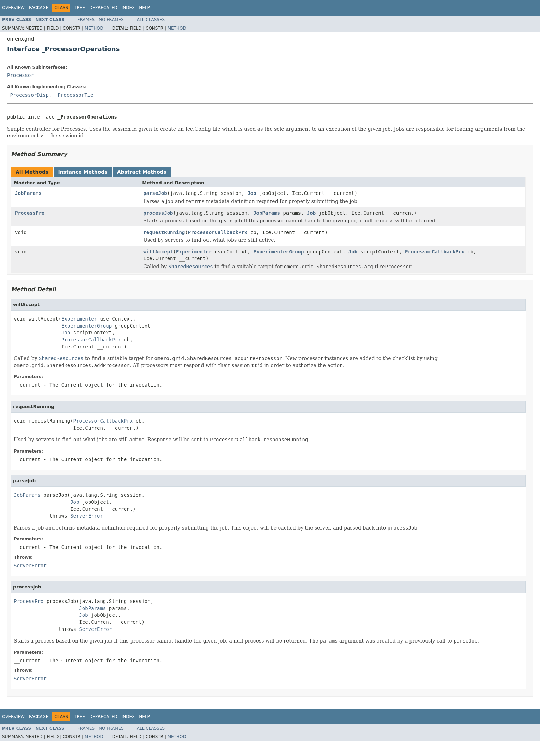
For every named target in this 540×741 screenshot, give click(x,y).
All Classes (151, 19)
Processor (20, 75)
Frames (86, 19)
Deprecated (103, 7)
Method (94, 28)
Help (144, 7)
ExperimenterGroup (278, 252)
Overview (13, 7)
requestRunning (164, 232)
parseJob (155, 193)
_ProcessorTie (74, 95)
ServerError (86, 516)
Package (38, 7)
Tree (79, 7)
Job (251, 193)
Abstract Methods (141, 172)
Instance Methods (82, 172)
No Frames (111, 19)
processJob (158, 213)
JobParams (28, 193)
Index (128, 7)
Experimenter (194, 252)
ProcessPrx (29, 213)
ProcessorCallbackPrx (218, 232)
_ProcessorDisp (28, 95)
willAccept (158, 252)
